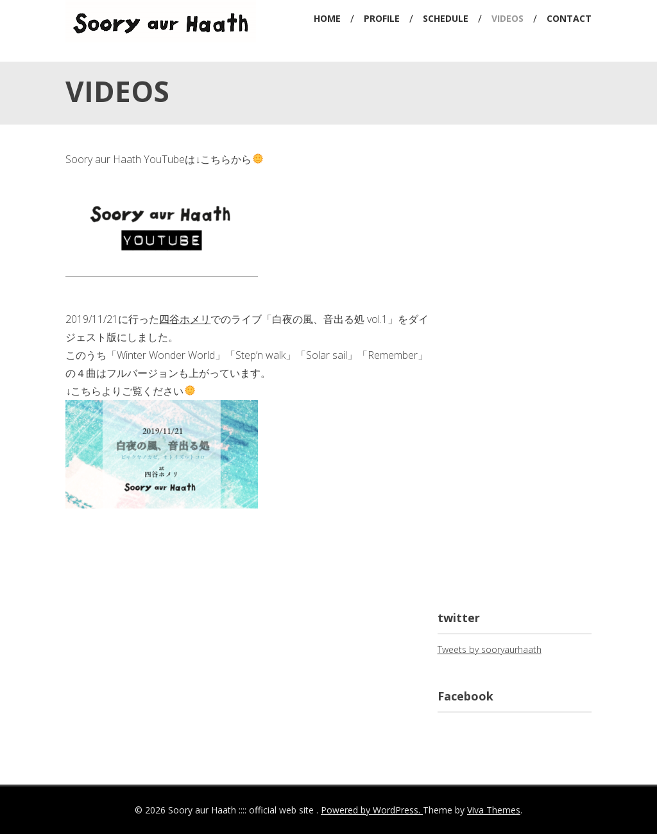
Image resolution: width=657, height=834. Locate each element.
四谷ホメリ (184, 319)
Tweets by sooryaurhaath (490, 649)
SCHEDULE (445, 18)
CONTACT (569, 18)
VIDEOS (507, 18)
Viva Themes (493, 810)
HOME (327, 18)
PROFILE (382, 18)
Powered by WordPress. (372, 810)
